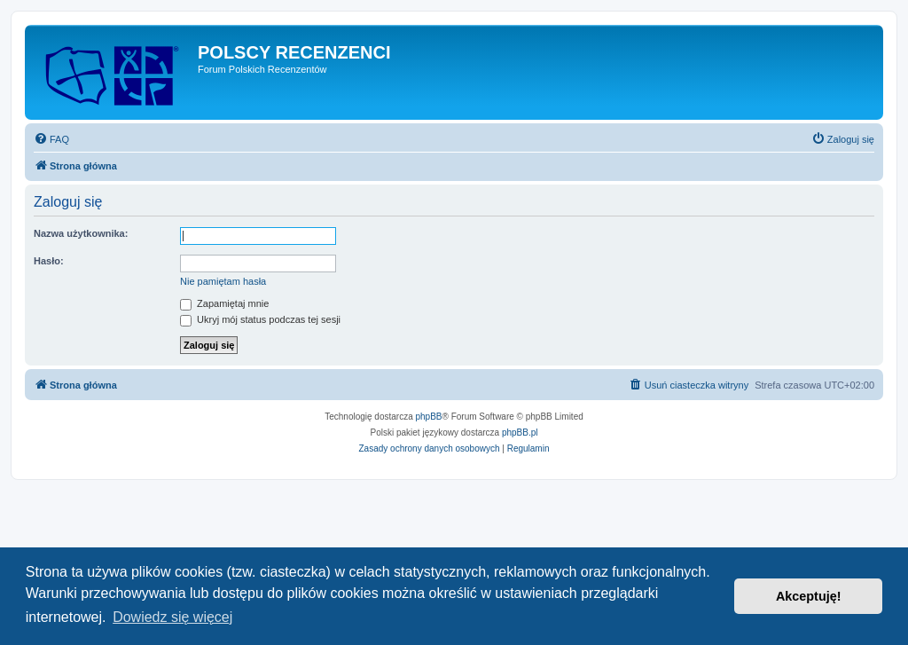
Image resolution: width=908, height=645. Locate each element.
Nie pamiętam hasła (223, 281)
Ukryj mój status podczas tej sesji (260, 319)
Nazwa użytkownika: (81, 233)
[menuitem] (51, 139)
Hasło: (49, 261)
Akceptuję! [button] (808, 596)
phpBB (429, 416)
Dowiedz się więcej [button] (172, 617)
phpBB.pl (520, 432)
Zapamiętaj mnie (224, 303)
